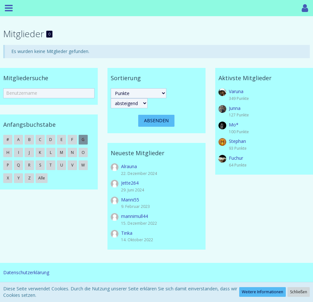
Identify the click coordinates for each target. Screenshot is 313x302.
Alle (41, 178)
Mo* (234, 125)
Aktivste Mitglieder (245, 78)
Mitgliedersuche (25, 78)
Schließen (298, 292)
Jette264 (130, 183)
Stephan (237, 141)
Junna (234, 108)
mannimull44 (134, 216)
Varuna (236, 91)
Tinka (126, 233)
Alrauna (129, 166)
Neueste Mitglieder (137, 153)
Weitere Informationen (262, 292)
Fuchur (236, 158)
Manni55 (130, 200)
